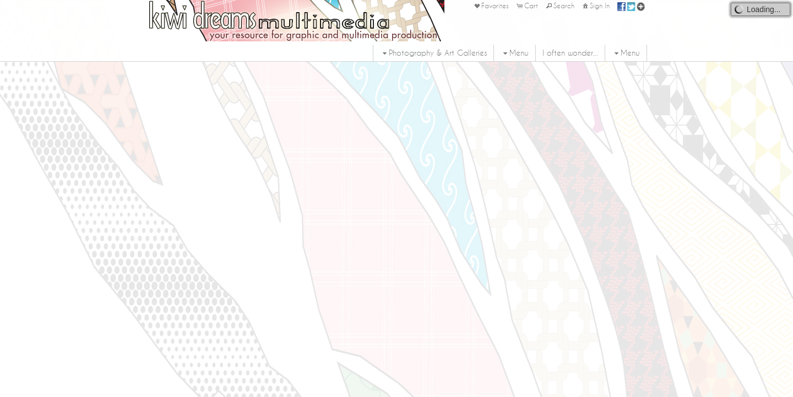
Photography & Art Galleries (433, 53)
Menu (515, 53)
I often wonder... (570, 53)
